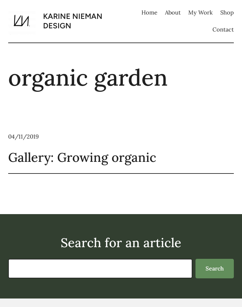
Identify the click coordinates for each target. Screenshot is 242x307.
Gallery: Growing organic (82, 157)
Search (215, 268)
